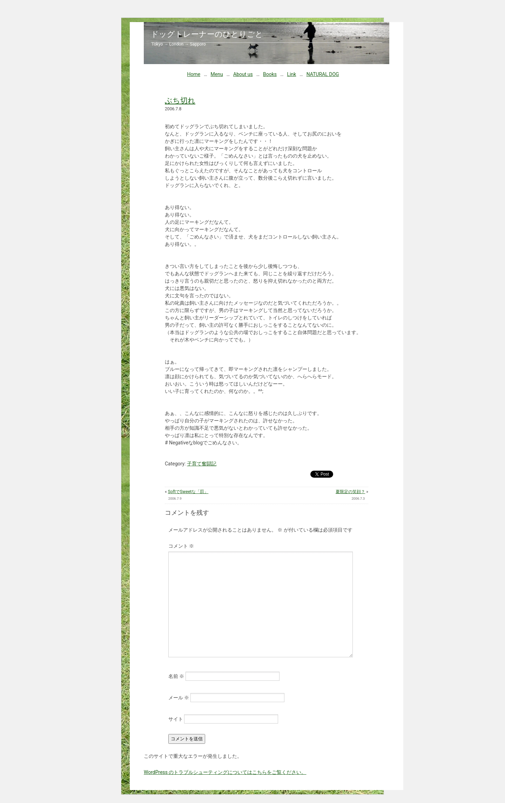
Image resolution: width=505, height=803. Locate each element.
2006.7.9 (175, 498)
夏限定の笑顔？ (350, 491)
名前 (176, 676)
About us (243, 74)
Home (193, 74)
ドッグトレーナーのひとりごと (207, 34)
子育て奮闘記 (201, 463)
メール (178, 697)
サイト (175, 719)
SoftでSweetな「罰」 (188, 491)
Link (291, 74)
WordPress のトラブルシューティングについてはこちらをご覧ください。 (225, 772)
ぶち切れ (180, 100)
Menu (217, 74)
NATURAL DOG (323, 74)
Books (270, 74)
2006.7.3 (358, 498)
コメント (181, 546)
